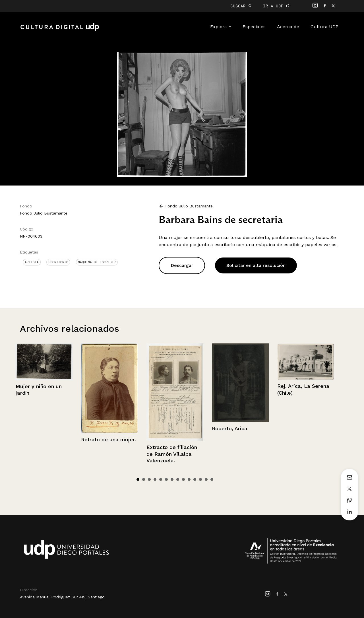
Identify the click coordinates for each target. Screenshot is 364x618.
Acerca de (288, 26)
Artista (32, 262)
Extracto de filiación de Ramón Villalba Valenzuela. (171, 454)
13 (206, 479)
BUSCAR (241, 5)
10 (189, 479)
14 (211, 479)
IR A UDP (276, 5)
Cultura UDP (324, 26)
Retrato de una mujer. (108, 439)
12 (200, 479)
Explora (220, 26)
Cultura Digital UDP (60, 30)
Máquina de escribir (97, 262)
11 (194, 479)
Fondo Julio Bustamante (43, 213)
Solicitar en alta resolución (256, 265)
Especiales (254, 26)
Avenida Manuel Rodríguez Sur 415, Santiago (62, 597)
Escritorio (58, 262)
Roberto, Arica (229, 428)
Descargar (182, 265)
